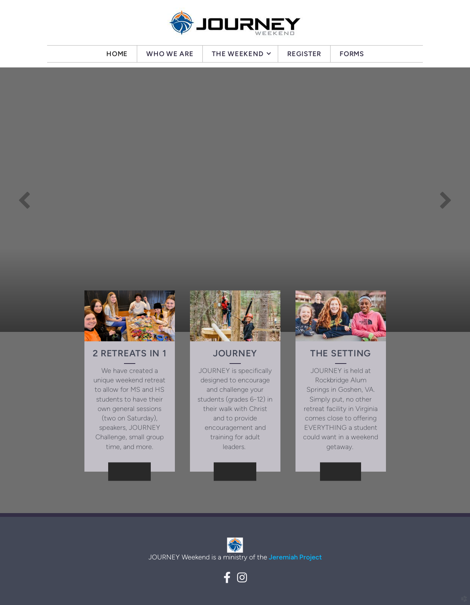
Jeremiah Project (294, 557)
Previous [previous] (24, 199)
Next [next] (445, 199)
